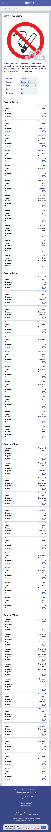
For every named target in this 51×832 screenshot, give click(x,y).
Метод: (8, 85)
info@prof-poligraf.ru (25, 803)
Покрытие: (9, 93)
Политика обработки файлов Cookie (25, 820)
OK (43, 827)
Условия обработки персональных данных (25, 818)
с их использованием (32, 828)
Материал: (9, 82)
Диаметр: (9, 78)
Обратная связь (25, 806)
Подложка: (10, 89)
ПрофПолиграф (27, 3)
